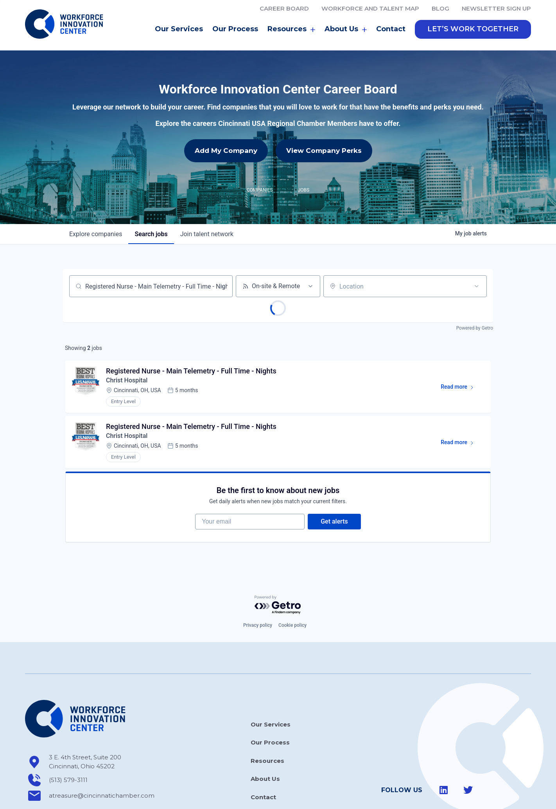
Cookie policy (292, 625)
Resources (291, 29)
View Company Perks (324, 150)
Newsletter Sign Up (496, 8)
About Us (346, 29)
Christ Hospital (126, 380)
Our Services (179, 29)
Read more (460, 388)
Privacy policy (257, 625)
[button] (473, 29)
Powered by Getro (474, 328)
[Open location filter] (476, 286)
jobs (151, 234)
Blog (440, 8)
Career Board (284, 8)
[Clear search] (222, 286)
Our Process (235, 29)
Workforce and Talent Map (370, 8)
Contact (390, 29)
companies (95, 234)
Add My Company (226, 150)
